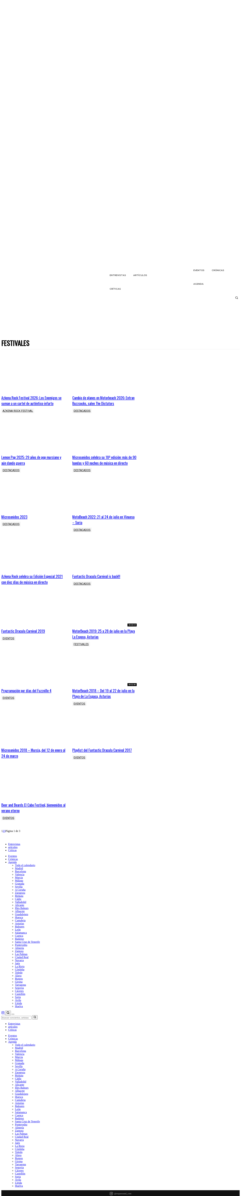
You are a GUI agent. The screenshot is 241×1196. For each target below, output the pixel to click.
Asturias (19, 933)
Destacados (82, 410)
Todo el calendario (25, 875)
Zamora (19, 961)
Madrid (19, 878)
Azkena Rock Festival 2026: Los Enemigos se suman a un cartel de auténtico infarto (32, 400)
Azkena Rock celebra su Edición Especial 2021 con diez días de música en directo (31, 585)
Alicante (19, 915)
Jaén (17, 973)
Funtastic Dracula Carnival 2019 (25, 636)
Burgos (19, 989)
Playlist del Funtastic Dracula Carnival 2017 (100, 758)
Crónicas (13, 869)
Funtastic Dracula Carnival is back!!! (98, 582)
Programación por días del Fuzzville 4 (29, 696)
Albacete (20, 921)
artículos (13, 857)
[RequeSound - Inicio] (14, 848)
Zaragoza (20, 903)
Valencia (19, 884)
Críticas (12, 860)
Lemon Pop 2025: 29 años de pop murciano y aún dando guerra (33, 460)
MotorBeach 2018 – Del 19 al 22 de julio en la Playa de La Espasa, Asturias (102, 699)
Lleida (18, 1013)
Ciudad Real (22, 967)
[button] (237, 298)
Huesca (19, 927)
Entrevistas (14, 854)
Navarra (19, 970)
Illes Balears (22, 918)
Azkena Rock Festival (18, 410)
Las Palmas (21, 964)
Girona (18, 992)
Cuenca (19, 946)
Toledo (18, 983)
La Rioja (20, 976)
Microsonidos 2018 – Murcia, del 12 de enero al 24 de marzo (30, 758)
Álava (18, 986)
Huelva (19, 1016)
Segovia (19, 998)
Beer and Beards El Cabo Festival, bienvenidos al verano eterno (26, 818)
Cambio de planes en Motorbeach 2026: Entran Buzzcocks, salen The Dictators (101, 400)
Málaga (19, 891)
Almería (19, 958)
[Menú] (13, 1024)
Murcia (19, 887)
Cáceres (19, 1001)
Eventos (8, 644)
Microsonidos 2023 (15, 522)
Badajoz (19, 949)
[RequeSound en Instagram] (3, 1023)
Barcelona (20, 881)
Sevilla (18, 897)
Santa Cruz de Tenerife (27, 952)
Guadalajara (21, 924)
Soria (18, 1007)
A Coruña (20, 900)
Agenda (12, 872)
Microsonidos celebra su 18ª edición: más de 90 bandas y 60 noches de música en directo (102, 462)
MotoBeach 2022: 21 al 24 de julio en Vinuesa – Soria (99, 525)
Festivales (81, 649)
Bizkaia (19, 906)
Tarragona (20, 995)
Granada (19, 894)
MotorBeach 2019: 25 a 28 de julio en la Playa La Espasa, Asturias (102, 639)
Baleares (19, 937)
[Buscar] (8, 1023)
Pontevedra (21, 955)
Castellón (20, 1004)
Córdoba (19, 979)
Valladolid (20, 912)
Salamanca (21, 943)
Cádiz (18, 909)
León (18, 940)
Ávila (18, 1010)
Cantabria (20, 930)
